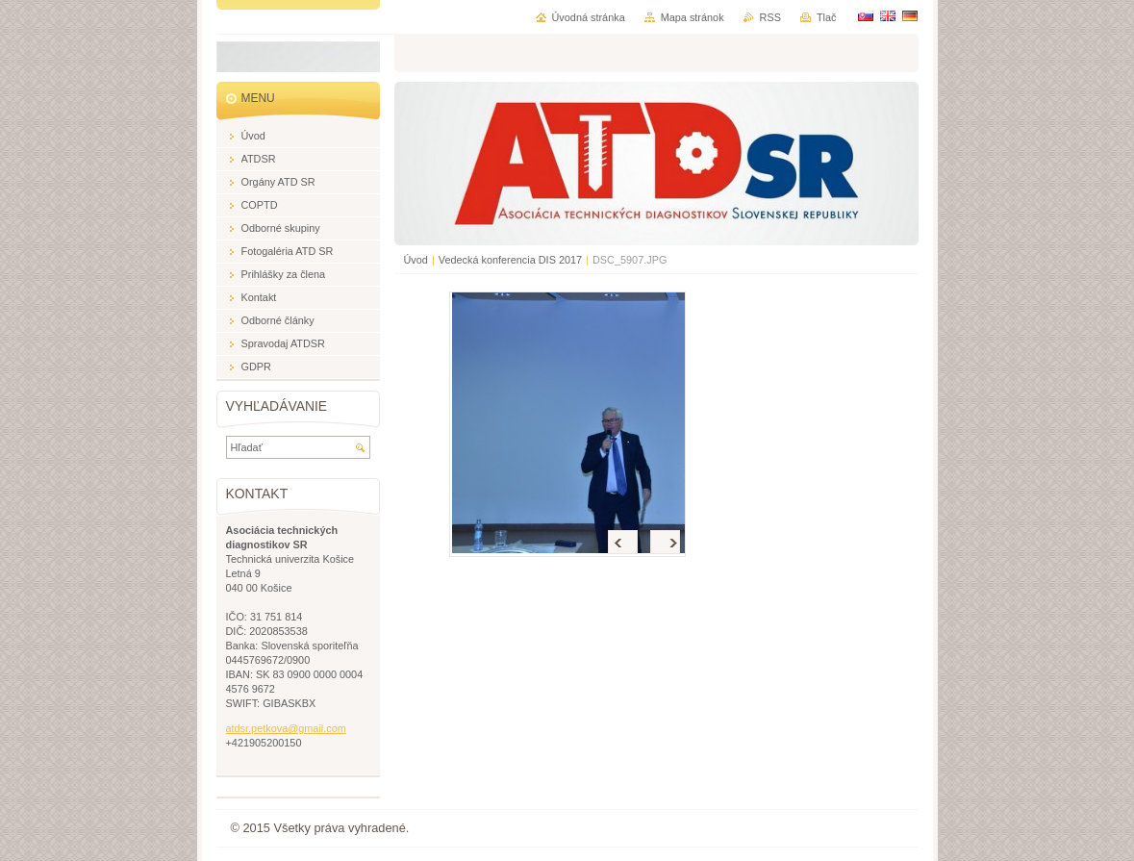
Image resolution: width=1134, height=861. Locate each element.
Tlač (827, 17)
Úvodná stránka (588, 17)
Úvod (416, 260)
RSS (770, 17)
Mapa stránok (692, 17)
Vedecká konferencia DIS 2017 (510, 260)
